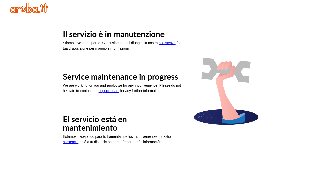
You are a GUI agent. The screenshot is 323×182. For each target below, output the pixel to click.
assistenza (167, 43)
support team (109, 91)
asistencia (70, 142)
